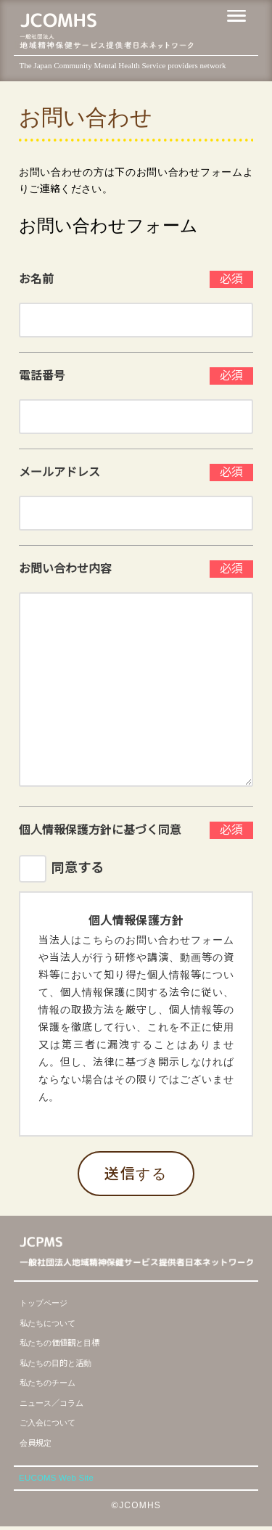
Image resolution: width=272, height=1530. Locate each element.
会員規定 (38, 1442)
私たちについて (53, 1322)
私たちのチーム (53, 1382)
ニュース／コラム (57, 1402)
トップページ (48, 1302)
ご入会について (53, 1422)
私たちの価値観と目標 (67, 1342)
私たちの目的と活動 (62, 1362)
